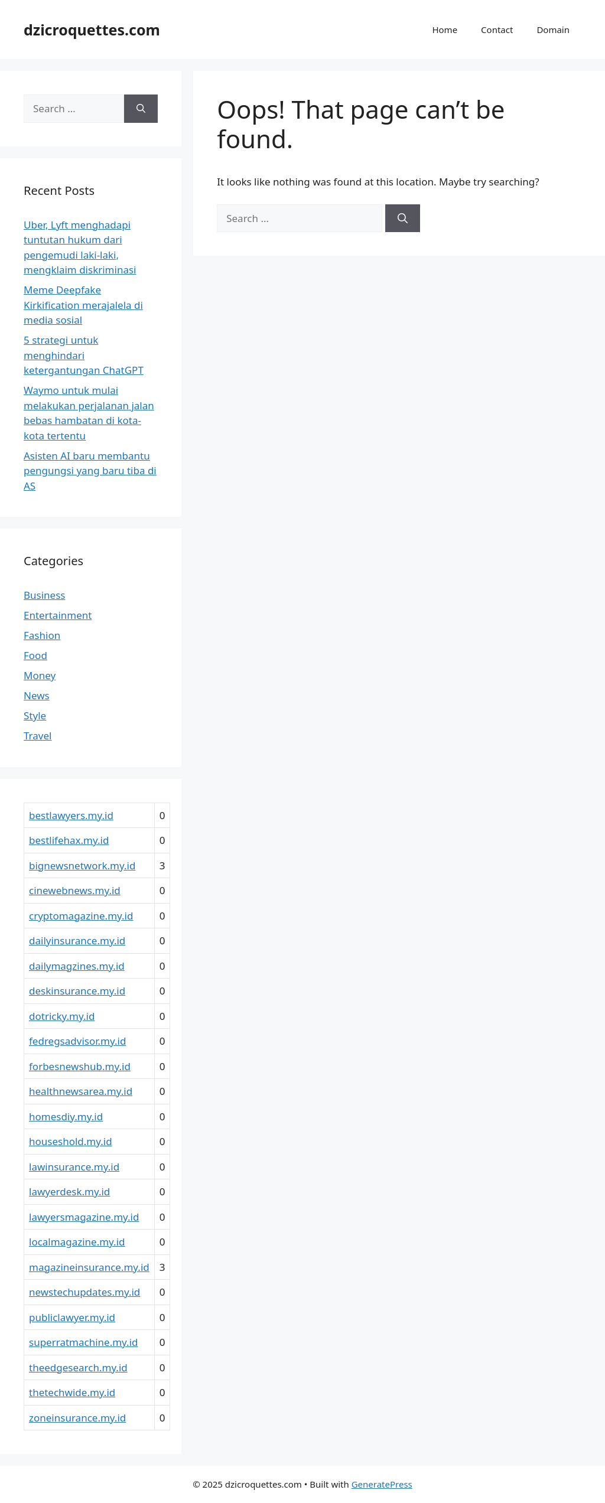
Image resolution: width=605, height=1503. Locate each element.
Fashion (42, 635)
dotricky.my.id (62, 1016)
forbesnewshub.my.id (80, 1066)
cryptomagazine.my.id (81, 915)
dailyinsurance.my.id (77, 940)
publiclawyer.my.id (72, 1317)
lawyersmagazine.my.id (84, 1217)
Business (44, 595)
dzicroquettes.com (92, 29)
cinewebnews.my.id (75, 890)
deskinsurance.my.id (77, 990)
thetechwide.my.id (72, 1392)
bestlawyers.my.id (71, 815)
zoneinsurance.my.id (77, 1417)
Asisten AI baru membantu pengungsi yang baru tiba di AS (90, 471)
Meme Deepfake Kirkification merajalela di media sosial (83, 305)
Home (444, 29)
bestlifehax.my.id (69, 840)
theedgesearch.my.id (78, 1367)
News (37, 695)
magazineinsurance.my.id (89, 1267)
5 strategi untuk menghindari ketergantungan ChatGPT (84, 355)
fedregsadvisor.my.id (77, 1041)
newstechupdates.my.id (84, 1292)
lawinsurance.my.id (74, 1166)
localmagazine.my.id (77, 1241)
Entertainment (58, 615)
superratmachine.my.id (83, 1342)
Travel (37, 735)
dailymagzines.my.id (77, 966)
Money (40, 675)
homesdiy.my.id (66, 1116)
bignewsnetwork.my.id (82, 865)
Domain (553, 29)
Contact (497, 29)
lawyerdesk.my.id (69, 1191)
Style (35, 715)
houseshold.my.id (70, 1141)
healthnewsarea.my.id (80, 1091)
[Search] (402, 218)
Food (35, 655)
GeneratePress (382, 1484)
